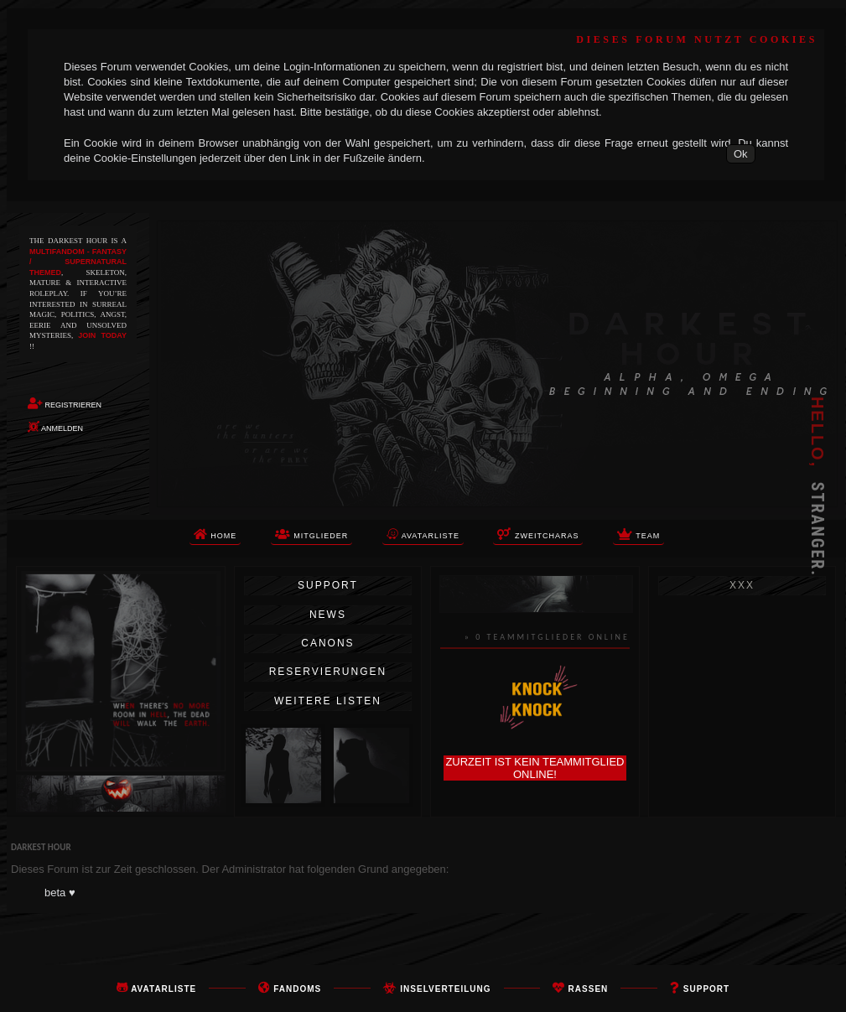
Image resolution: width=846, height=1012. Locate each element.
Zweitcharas (538, 534)
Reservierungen (328, 671)
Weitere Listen (327, 701)
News (327, 614)
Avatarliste (163, 989)
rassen (588, 989)
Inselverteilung (445, 989)
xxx (742, 585)
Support (328, 585)
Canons (327, 643)
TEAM (638, 534)
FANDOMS (297, 989)
